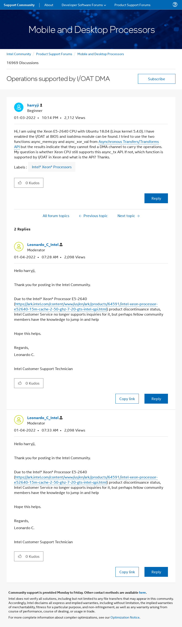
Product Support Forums (54, 53)
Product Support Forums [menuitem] (132, 4)
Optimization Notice (125, 617)
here (142, 592)
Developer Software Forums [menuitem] (82, 4)
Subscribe (156, 78)
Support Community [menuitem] (19, 4)
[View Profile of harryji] (34, 105)
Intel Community (19, 53)
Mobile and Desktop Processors (100, 53)
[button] (19, 182)
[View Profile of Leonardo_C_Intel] (44, 244)
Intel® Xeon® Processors (52, 166)
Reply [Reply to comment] (156, 398)
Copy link (127, 398)
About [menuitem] (48, 4)
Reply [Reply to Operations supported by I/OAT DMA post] (156, 198)
